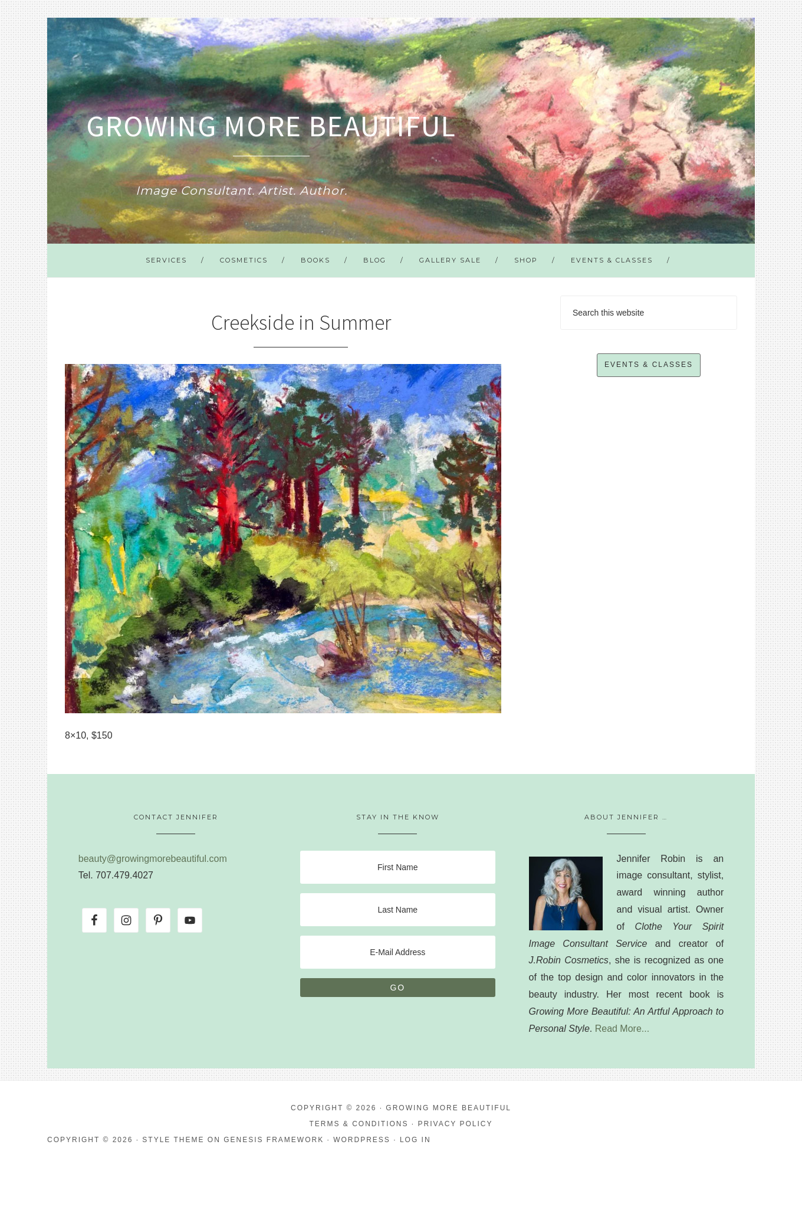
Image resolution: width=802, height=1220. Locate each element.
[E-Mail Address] (397, 952)
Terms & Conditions (359, 1124)
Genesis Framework (273, 1140)
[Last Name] (397, 909)
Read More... (622, 1029)
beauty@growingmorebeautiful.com (152, 859)
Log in (415, 1140)
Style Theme (173, 1140)
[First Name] (397, 867)
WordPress (361, 1140)
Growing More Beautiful (271, 126)
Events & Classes (648, 364)
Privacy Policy (455, 1124)
